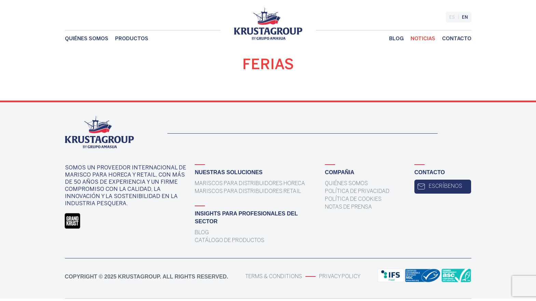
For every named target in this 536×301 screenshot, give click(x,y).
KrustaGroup (139, 277)
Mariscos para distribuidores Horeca (250, 183)
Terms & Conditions (273, 276)
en (465, 17)
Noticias (423, 38)
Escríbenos (439, 186)
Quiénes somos (86, 38)
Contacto (456, 38)
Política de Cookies (353, 199)
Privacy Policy (339, 276)
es (452, 17)
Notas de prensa (348, 207)
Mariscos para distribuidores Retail (248, 191)
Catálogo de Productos (229, 240)
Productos (131, 38)
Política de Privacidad (357, 191)
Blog (396, 38)
